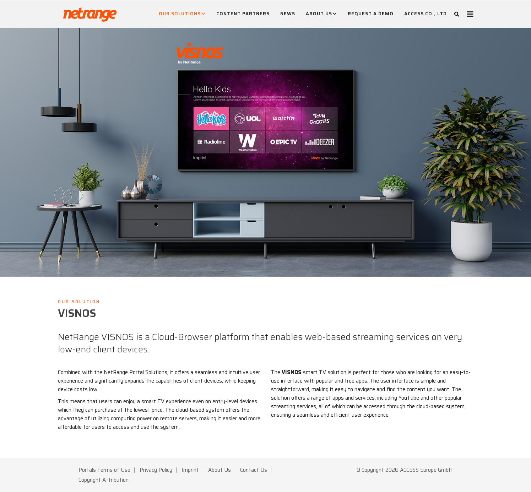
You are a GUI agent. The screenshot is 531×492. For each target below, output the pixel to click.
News (287, 13)
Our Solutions (182, 14)
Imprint (190, 470)
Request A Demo (371, 13)
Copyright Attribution (103, 480)
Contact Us (253, 470)
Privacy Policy (156, 470)
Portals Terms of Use (104, 470)
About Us (321, 14)
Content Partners (243, 13)
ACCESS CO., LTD (425, 13)
